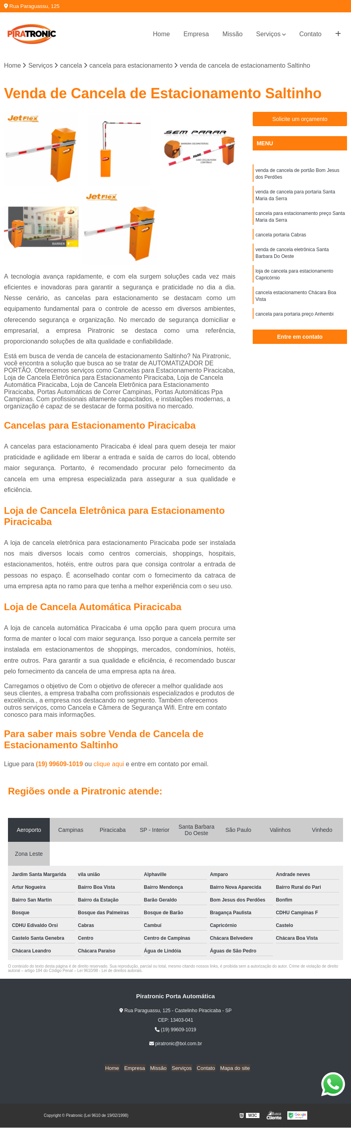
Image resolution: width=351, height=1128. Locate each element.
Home (161, 34)
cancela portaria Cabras (280, 237)
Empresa (196, 34)
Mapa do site (231, 1068)
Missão (232, 34)
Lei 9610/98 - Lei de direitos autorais (109, 971)
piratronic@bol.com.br (175, 1044)
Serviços (268, 34)
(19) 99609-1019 (60, 764)
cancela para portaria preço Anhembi (294, 319)
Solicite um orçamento (300, 119)
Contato (310, 34)
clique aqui (109, 764)
